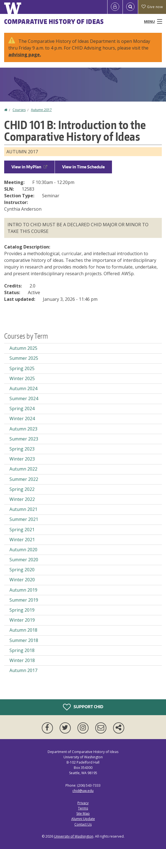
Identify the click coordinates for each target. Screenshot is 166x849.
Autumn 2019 (23, 590)
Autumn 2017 (41, 109)
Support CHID (83, 707)
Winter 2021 (22, 540)
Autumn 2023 (23, 429)
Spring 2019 (22, 610)
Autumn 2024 (23, 388)
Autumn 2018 (23, 630)
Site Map (83, 813)
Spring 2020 (22, 570)
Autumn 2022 (23, 469)
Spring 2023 (22, 449)
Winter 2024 (22, 418)
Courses (19, 109)
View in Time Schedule (83, 166)
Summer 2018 (23, 640)
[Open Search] (130, 7)
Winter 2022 (22, 499)
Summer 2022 (23, 479)
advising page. (24, 54)
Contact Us (83, 824)
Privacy (83, 803)
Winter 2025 (22, 378)
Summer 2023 (23, 439)
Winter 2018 (22, 660)
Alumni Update (83, 818)
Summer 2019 (23, 600)
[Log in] (115, 7)
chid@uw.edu (83, 790)
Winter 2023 (22, 459)
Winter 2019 (22, 620)
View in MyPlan (29, 166)
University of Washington (73, 836)
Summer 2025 (23, 358)
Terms (83, 808)
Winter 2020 (22, 580)
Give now (152, 6)
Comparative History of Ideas (54, 21)
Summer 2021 (23, 519)
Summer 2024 (23, 398)
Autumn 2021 (23, 509)
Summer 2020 (23, 560)
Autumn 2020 (23, 550)
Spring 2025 (22, 368)
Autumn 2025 (23, 348)
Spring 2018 (22, 650)
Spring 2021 (22, 529)
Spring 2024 (22, 408)
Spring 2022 (22, 489)
